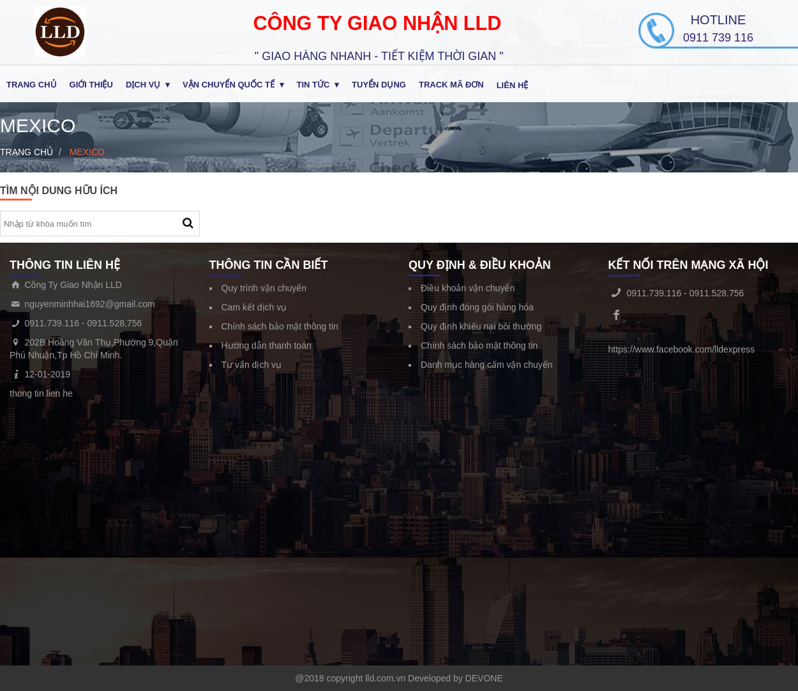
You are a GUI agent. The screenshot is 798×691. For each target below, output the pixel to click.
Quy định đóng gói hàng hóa (477, 307)
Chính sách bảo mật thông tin (280, 326)
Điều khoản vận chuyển (468, 288)
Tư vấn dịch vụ (252, 365)
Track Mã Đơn (451, 84)
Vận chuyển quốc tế (229, 84)
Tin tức (313, 84)
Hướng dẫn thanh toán (267, 345)
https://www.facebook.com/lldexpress (681, 349)
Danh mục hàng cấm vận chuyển (487, 365)
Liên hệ (513, 85)
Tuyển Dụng (379, 84)
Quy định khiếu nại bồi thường (481, 326)
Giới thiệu (91, 84)
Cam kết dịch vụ (254, 307)
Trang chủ (31, 84)
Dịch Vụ (143, 84)
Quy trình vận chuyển (264, 288)
